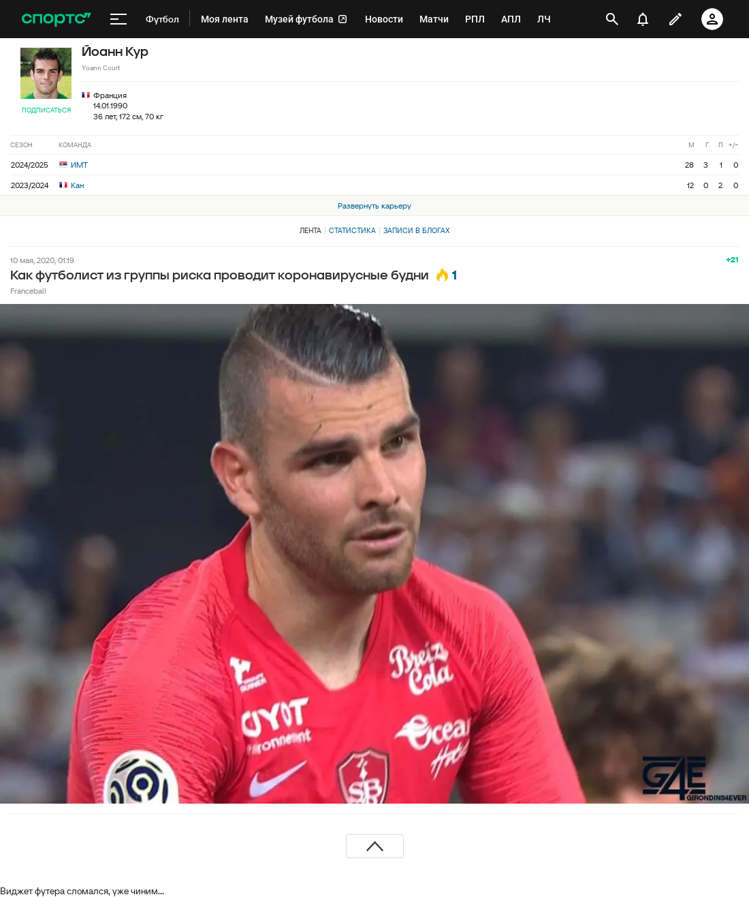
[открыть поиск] (612, 19)
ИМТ (73, 164)
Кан (71, 185)
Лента (310, 230)
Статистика (352, 230)
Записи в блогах (416, 230)
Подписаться (46, 110)
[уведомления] (642, 19)
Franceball (28, 291)
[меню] (118, 19)
